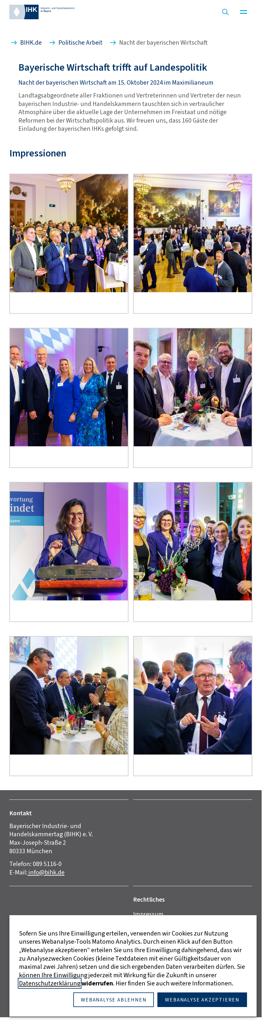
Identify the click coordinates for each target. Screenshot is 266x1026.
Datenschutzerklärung (49, 983)
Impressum (148, 914)
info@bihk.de (46, 872)
